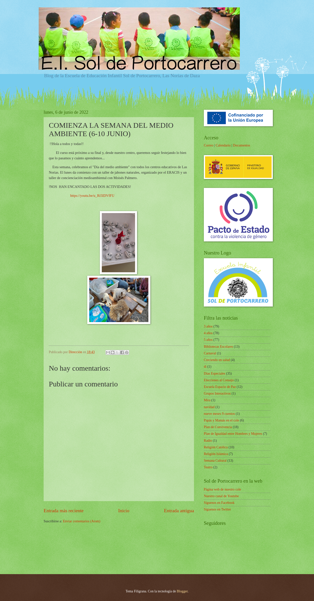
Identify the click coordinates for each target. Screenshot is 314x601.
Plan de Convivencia (218, 427)
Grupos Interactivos (217, 393)
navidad (209, 407)
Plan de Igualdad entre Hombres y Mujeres (233, 434)
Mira (207, 400)
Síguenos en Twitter (217, 509)
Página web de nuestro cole (222, 489)
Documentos (241, 145)
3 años (208, 326)
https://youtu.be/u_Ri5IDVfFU (92, 196)
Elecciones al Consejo (219, 380)
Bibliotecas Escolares (218, 346)
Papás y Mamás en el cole (221, 420)
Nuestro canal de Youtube (221, 496)
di (205, 366)
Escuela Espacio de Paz (220, 387)
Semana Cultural (215, 460)
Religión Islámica (216, 454)
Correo (208, 145)
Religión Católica (216, 447)
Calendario (223, 145)
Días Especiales (214, 373)
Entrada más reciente (64, 510)
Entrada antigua (179, 510)
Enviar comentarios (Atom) (81, 521)
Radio (208, 440)
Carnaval (210, 353)
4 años (208, 333)
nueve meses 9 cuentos (219, 414)
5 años (208, 340)
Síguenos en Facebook (219, 503)
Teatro (208, 467)
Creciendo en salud (217, 360)
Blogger (182, 591)
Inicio (123, 510)
